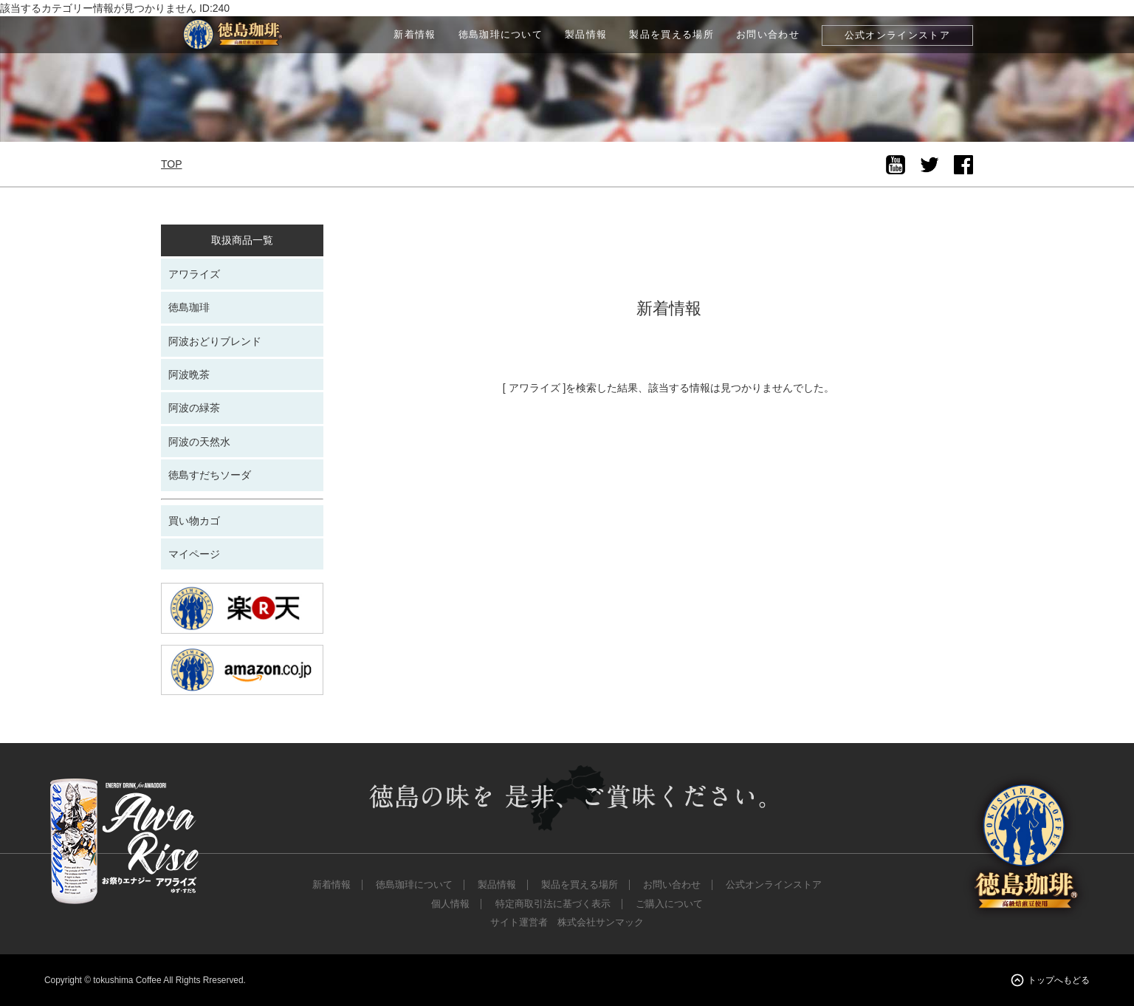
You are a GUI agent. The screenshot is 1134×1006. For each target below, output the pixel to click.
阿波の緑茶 (194, 408)
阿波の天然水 (199, 442)
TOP (171, 164)
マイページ (194, 554)
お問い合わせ (768, 34)
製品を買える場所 (671, 34)
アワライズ (194, 274)
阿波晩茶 (189, 374)
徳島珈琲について (500, 34)
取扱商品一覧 (242, 240)
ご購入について (669, 904)
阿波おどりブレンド (214, 341)
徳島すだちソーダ (209, 475)
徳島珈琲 (189, 307)
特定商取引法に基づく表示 (553, 904)
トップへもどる (1059, 980)
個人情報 (450, 904)
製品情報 (586, 34)
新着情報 (415, 34)
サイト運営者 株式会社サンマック (567, 922)
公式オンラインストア (897, 35)
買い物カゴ (194, 521)
